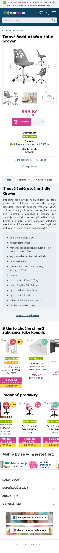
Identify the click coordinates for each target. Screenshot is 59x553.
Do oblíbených (24, 160)
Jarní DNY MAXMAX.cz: (19, 2)
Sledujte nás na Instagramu (31, 533)
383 (50, 403)
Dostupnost (29, 132)
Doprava (29, 141)
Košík (47, 12)
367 (21, 403)
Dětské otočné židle (14, 30)
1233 (51, 340)
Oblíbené (41, 12)
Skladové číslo (29, 149)
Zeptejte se (32, 166)
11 (21, 340)
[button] (10, 66)
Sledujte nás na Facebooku (32, 520)
